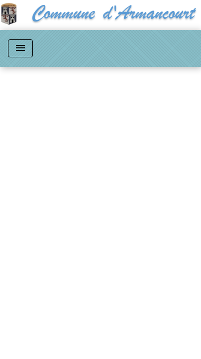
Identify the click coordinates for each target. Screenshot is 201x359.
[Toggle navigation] (20, 48)
